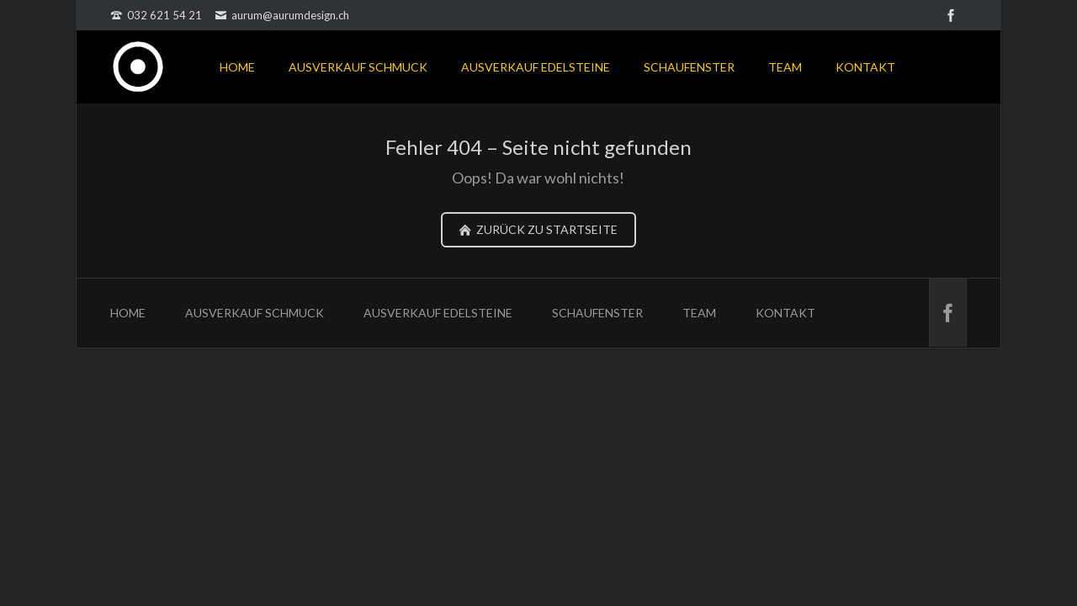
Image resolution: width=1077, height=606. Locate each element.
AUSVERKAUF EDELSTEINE (535, 67)
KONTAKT (865, 67)
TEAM (785, 67)
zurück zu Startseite (546, 229)
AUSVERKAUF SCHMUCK (358, 67)
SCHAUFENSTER (689, 67)
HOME (237, 67)
